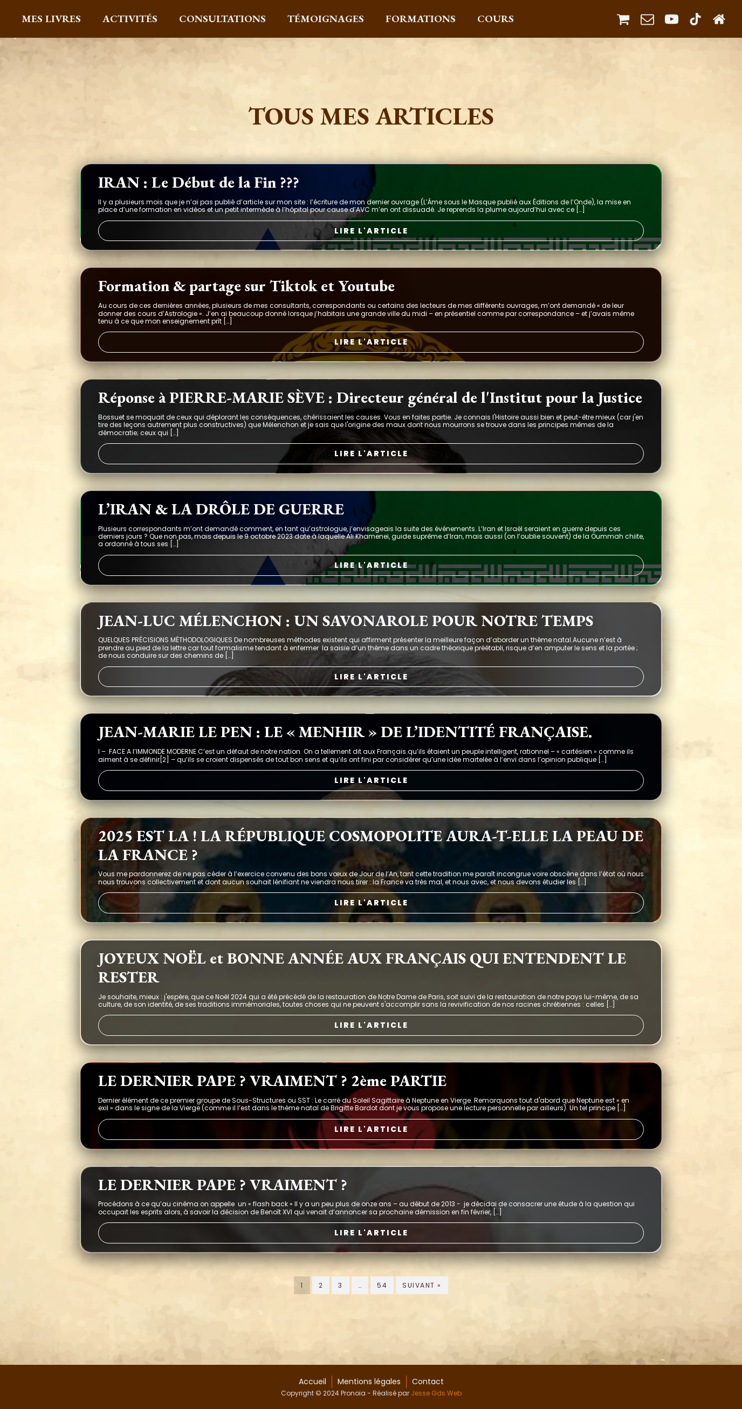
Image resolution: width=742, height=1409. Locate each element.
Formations (421, 18)
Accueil (312, 1381)
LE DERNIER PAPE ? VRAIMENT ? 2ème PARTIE (272, 1085)
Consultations (222, 18)
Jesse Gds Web (436, 1393)
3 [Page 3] (340, 1289)
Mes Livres (51, 18)
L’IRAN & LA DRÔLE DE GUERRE (221, 513)
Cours (495, 18)
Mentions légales (369, 1381)
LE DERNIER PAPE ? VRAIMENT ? (222, 1189)
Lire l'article (371, 235)
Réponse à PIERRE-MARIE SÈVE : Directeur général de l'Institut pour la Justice (370, 402)
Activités (129, 18)
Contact (428, 1381)
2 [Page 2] (321, 1289)
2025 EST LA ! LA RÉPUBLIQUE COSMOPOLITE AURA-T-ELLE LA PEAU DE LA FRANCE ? (370, 850)
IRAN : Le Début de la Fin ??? (198, 186)
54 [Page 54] (382, 1289)
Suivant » (422, 1289)
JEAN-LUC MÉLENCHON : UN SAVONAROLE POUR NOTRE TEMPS (345, 625)
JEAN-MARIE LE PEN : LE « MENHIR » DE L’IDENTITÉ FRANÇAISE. (345, 736)
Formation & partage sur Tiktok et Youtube (246, 290)
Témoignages (325, 18)
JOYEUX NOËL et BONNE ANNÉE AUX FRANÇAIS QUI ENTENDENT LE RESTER (362, 972)
